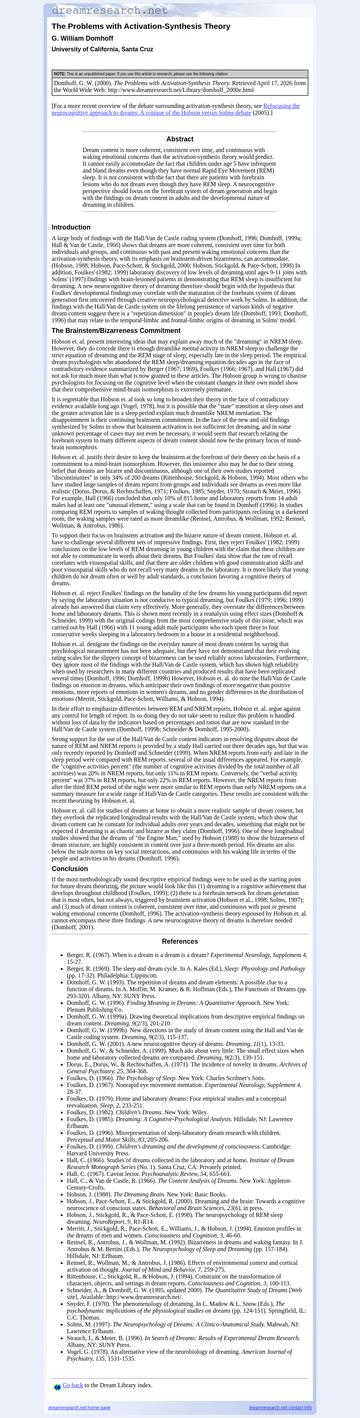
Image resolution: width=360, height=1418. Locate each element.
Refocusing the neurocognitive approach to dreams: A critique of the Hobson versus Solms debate (176, 109)
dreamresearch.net (79, 1407)
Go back (68, 1385)
